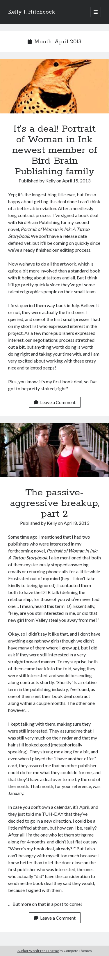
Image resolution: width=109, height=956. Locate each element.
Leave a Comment (55, 402)
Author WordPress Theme (38, 950)
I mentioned (50, 536)
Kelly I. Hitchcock (31, 12)
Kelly (50, 180)
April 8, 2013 (76, 523)
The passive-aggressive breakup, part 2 (54, 450)
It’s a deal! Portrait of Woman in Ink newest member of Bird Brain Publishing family (54, 86)
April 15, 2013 (76, 180)
